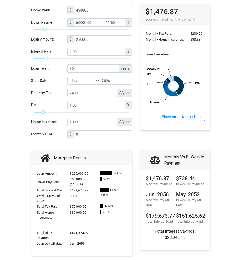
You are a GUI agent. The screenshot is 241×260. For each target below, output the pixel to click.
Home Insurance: (45, 122)
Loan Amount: (42, 39)
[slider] (45, 29)
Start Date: (39, 81)
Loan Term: (40, 68)
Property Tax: (42, 93)
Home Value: (41, 10)
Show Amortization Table (182, 117)
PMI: (34, 105)
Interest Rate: (42, 51)
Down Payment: (43, 22)
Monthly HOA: (42, 134)
